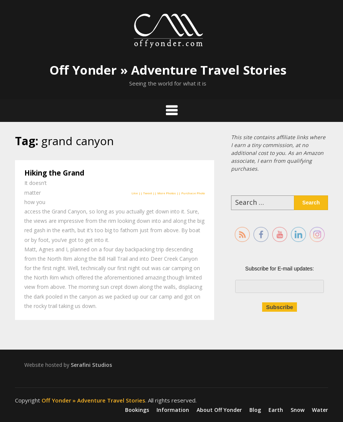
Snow (297, 410)
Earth (275, 410)
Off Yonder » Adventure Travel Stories (167, 70)
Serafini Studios (91, 364)
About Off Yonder (219, 410)
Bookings (137, 410)
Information (173, 410)
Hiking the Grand (54, 173)
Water (320, 410)
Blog (255, 410)
